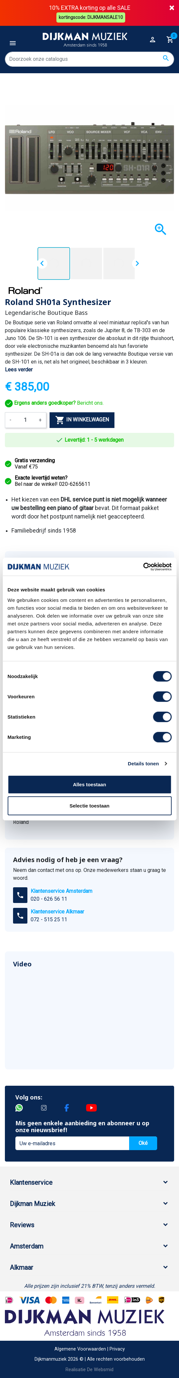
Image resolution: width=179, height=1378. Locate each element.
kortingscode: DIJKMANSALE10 (91, 17)
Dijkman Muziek (32, 1203)
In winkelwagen (82, 420)
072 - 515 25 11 (49, 919)
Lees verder (19, 369)
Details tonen (143, 763)
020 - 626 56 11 (49, 898)
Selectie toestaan (89, 805)
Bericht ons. (54, 403)
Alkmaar (21, 1267)
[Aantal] (25, 419)
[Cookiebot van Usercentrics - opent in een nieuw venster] (143, 566)
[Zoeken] (89, 58)
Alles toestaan (89, 784)
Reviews (22, 1225)
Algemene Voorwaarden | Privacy (89, 1349)
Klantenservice (31, 1182)
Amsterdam (26, 1246)
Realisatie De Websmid (89, 1369)
